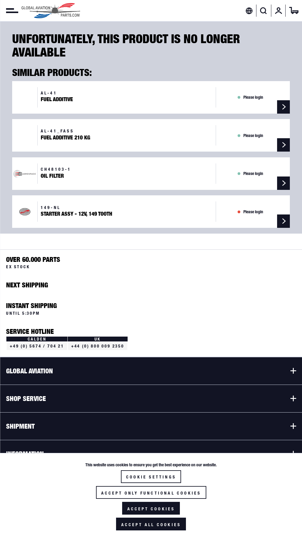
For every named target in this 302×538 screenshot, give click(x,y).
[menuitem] (9, 10)
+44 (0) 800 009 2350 (97, 346)
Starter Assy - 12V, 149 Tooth (76, 214)
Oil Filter (52, 176)
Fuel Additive (57, 99)
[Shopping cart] (294, 11)
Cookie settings (151, 477)
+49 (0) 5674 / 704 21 (37, 346)
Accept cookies (151, 508)
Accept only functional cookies (151, 493)
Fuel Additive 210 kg (65, 138)
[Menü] (9, 10)
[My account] (278, 11)
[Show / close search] (263, 11)
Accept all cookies (151, 524)
